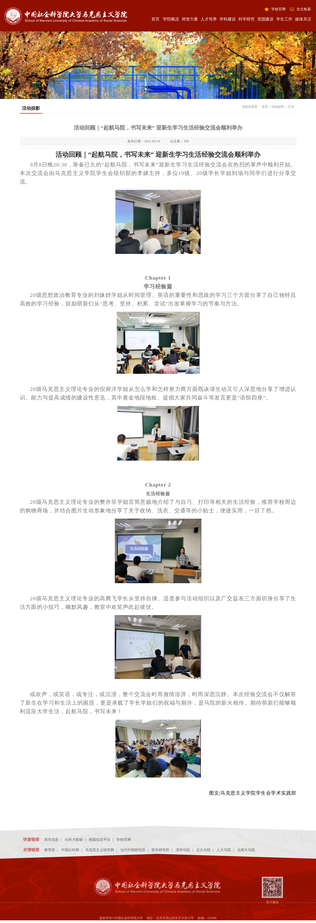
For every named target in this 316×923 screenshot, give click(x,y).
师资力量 (190, 19)
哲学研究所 (160, 851)
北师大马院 (246, 851)
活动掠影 (277, 106)
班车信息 (51, 841)
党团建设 (265, 19)
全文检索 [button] (303, 9)
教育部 (49, 851)
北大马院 (203, 851)
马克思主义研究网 (99, 851)
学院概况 (171, 19)
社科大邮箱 (74, 841)
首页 (155, 19)
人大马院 (224, 851)
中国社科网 (70, 851)
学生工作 (284, 19)
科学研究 (246, 19)
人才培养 (209, 19)
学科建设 (228, 19)
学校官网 (278, 9)
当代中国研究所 (132, 851)
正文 (291, 106)
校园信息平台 (99, 841)
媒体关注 (303, 19)
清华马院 (183, 851)
